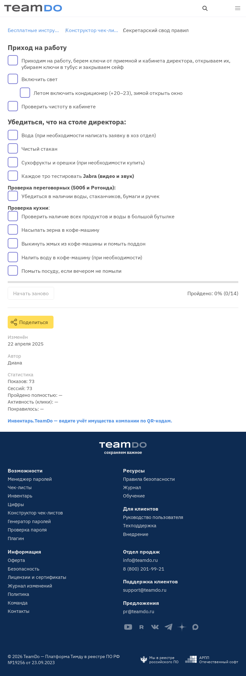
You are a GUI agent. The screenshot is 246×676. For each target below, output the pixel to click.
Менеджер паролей (30, 479)
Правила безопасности (149, 479)
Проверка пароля (27, 530)
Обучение (134, 496)
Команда (18, 603)
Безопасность (23, 569)
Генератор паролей (29, 521)
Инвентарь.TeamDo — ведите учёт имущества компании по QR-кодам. (90, 420)
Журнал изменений (30, 586)
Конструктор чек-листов (35, 513)
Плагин (16, 538)
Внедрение (135, 534)
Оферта (16, 560)
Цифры (16, 504)
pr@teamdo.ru (138, 611)
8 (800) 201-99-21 (143, 569)
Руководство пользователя (153, 517)
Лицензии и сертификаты (37, 577)
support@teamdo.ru (145, 590)
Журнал (132, 487)
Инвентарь (20, 496)
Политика (18, 594)
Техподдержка (139, 525)
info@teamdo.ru (140, 560)
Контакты (18, 611)
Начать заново (31, 293)
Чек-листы (20, 487)
